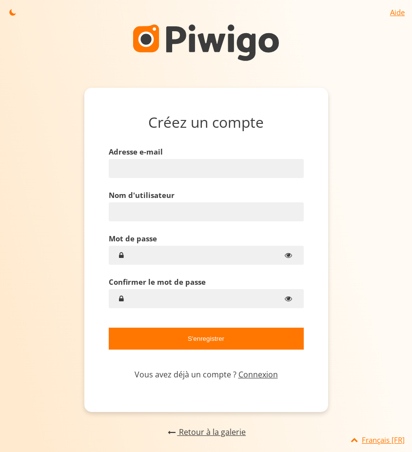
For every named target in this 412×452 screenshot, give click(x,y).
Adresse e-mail (136, 152)
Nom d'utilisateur (142, 195)
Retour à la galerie (206, 432)
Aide (397, 12)
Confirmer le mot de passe (157, 282)
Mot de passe (133, 238)
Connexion (258, 374)
